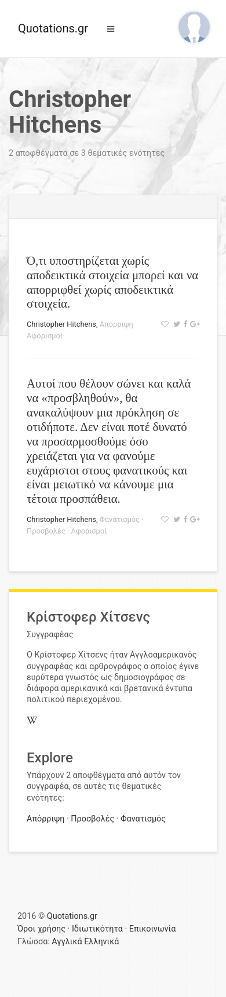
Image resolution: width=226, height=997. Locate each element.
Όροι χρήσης (41, 929)
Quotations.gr (53, 28)
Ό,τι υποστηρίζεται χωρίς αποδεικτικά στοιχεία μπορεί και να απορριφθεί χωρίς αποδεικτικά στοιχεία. (112, 282)
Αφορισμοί (45, 335)
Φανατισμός (120, 519)
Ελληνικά (101, 942)
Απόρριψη (116, 324)
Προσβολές (46, 531)
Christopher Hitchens (61, 324)
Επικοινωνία (152, 929)
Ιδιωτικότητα (97, 929)
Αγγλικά (67, 942)
